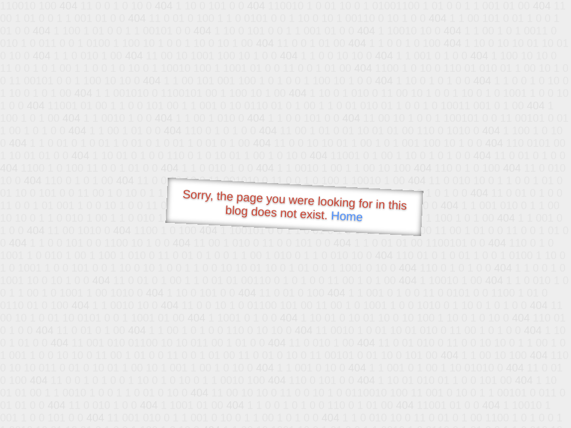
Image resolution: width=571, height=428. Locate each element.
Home (347, 216)
